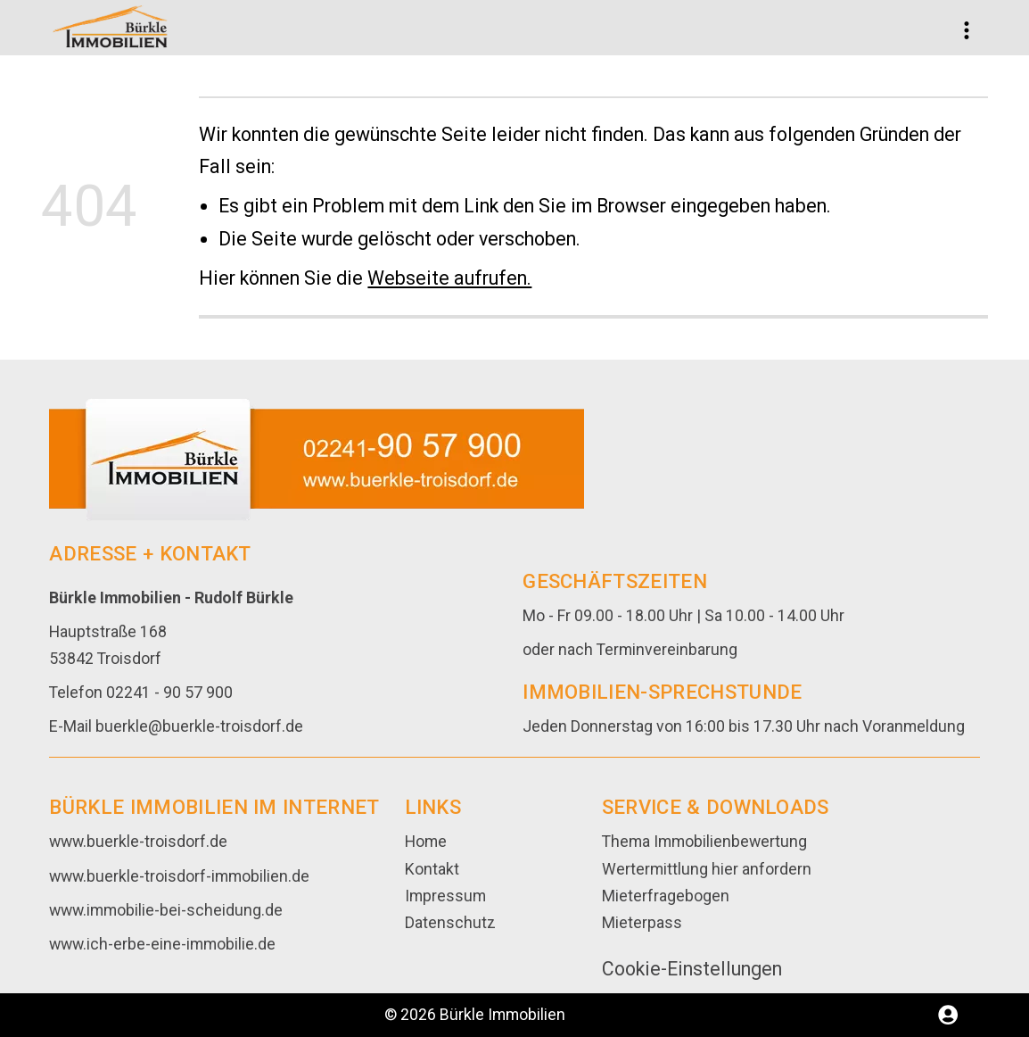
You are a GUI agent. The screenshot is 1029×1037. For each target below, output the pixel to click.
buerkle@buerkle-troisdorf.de (199, 726)
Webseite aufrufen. (449, 278)
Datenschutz (450, 923)
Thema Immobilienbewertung (704, 841)
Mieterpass (642, 923)
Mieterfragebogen (665, 896)
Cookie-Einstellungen (692, 969)
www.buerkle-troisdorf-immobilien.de (179, 876)
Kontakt (432, 869)
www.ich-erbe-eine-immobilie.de (162, 944)
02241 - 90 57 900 (169, 692)
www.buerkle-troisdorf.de (138, 841)
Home (426, 841)
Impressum (445, 896)
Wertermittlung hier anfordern (706, 869)
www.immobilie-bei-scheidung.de (166, 910)
